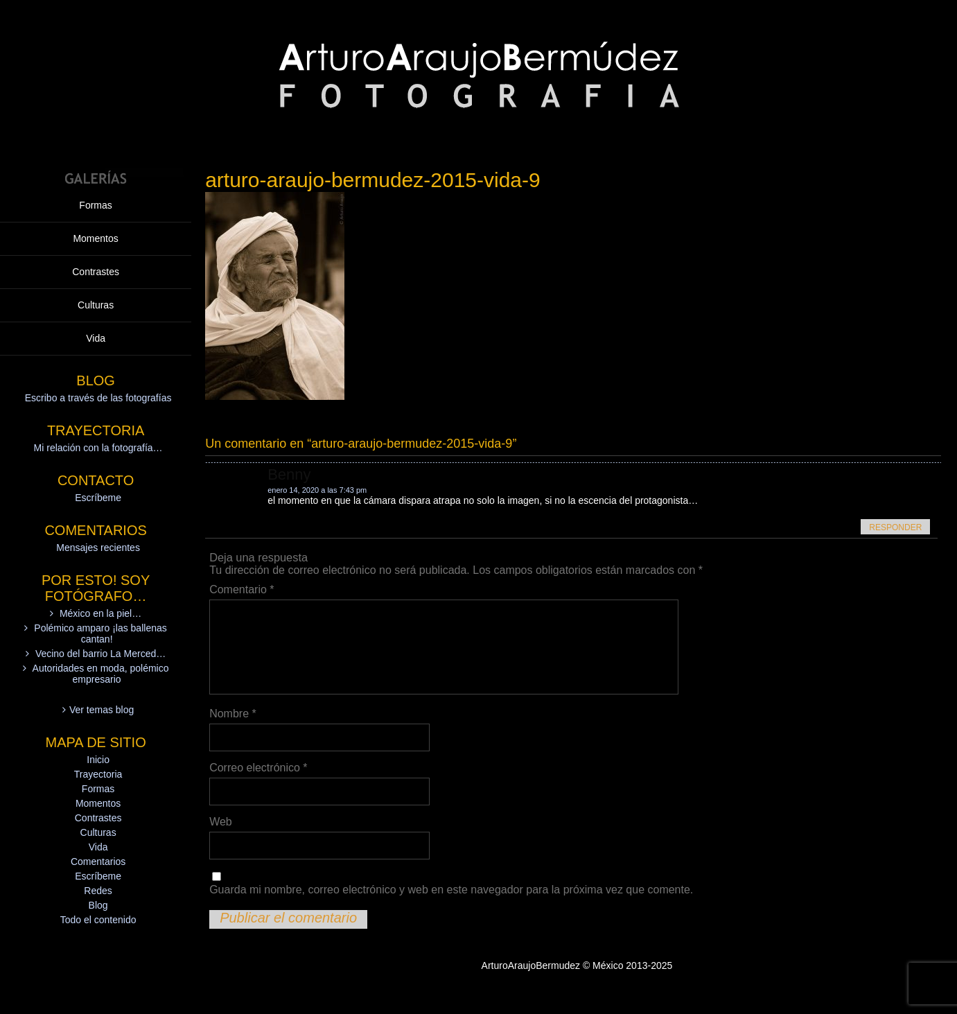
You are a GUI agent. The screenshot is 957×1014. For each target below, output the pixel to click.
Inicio (98, 759)
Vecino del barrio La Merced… (100, 653)
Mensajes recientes (98, 547)
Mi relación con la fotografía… (98, 447)
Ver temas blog (101, 709)
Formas (95, 205)
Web (220, 822)
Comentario (241, 589)
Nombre (232, 713)
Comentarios (98, 861)
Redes (98, 890)
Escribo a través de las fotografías (98, 397)
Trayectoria (98, 774)
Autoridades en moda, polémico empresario (101, 674)
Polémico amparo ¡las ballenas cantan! (100, 633)
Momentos (95, 238)
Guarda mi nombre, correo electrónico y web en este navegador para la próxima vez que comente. (451, 889)
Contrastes (95, 271)
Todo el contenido (98, 919)
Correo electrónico (258, 767)
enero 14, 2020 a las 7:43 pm (317, 490)
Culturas (96, 305)
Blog (98, 905)
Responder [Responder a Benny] (895, 527)
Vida (95, 338)
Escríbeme (98, 497)
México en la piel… (100, 613)
